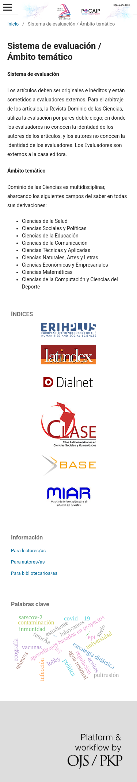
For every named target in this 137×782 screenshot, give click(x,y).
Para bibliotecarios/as (34, 573)
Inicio (13, 24)
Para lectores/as (28, 550)
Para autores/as (28, 562)
